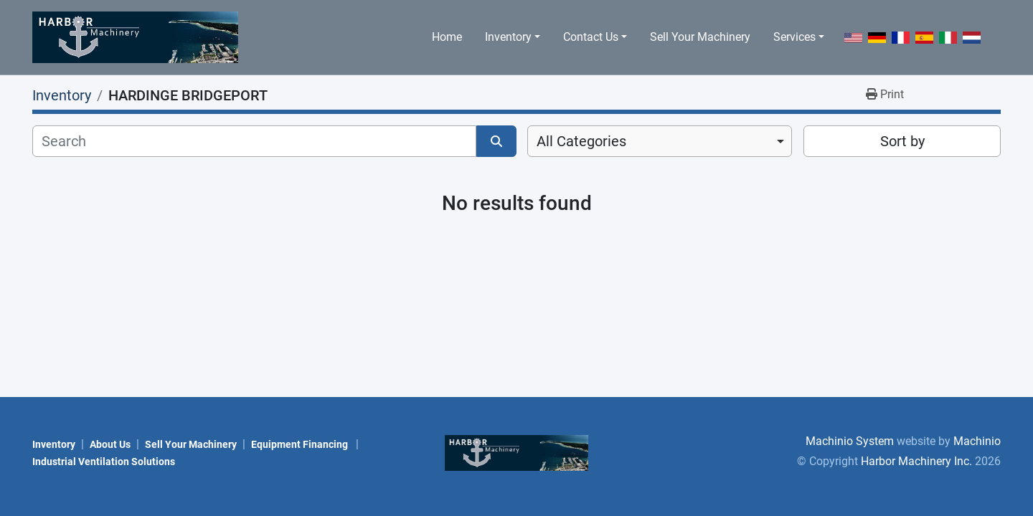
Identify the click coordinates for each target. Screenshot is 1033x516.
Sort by (902, 141)
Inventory (508, 37)
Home (447, 37)
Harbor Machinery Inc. (916, 461)
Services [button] (794, 37)
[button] (512, 37)
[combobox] (659, 141)
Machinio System (850, 441)
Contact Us (590, 37)
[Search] (254, 141)
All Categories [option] (581, 141)
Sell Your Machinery (700, 37)
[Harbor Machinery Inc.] (516, 452)
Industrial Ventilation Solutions (103, 461)
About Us (110, 444)
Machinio (977, 441)
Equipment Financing (300, 444)
